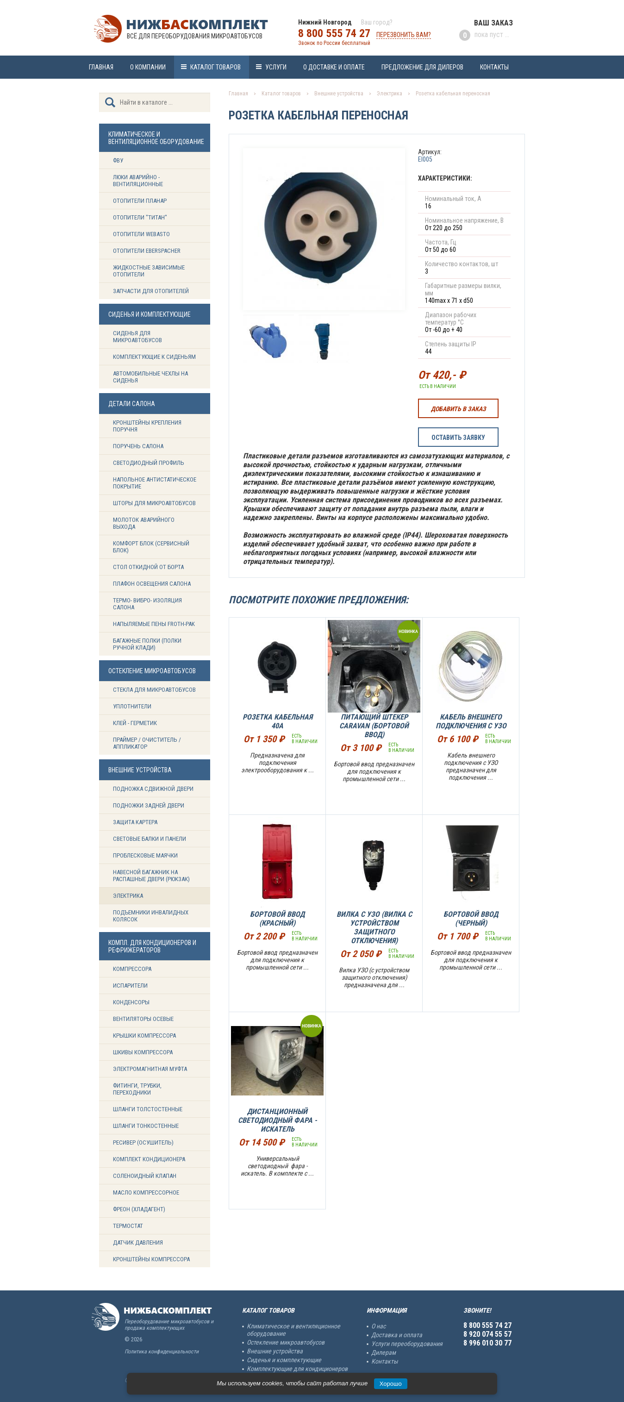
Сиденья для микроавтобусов (137, 337)
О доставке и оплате (334, 67)
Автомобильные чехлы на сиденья (150, 377)
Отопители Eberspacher (147, 250)
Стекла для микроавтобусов (154, 689)
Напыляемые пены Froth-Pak (154, 623)
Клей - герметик (135, 723)
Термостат (128, 1225)
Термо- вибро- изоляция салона (147, 604)
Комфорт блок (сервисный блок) (151, 547)
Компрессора (132, 968)
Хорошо (391, 1383)
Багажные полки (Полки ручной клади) (147, 644)
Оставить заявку (458, 437)
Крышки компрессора (144, 1035)
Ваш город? (377, 22)
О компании (148, 67)
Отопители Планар (140, 200)
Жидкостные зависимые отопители (149, 271)
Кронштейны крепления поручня (147, 426)
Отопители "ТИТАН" (140, 217)
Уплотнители (132, 706)
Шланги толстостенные (147, 1109)
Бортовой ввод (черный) (470, 918)
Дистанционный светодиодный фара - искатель (277, 1120)
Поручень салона (138, 446)
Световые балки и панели (149, 838)
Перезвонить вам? (403, 34)
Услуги (276, 67)
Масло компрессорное (146, 1192)
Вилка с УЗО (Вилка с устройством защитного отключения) (374, 927)
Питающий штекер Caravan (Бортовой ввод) (374, 726)
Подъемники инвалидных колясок (150, 916)
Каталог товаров (215, 67)
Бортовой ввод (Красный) (277, 918)
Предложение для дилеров (422, 67)
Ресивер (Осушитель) (143, 1142)
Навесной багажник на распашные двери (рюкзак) (151, 876)
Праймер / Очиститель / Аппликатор (147, 743)
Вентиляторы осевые (143, 1018)
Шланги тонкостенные (146, 1125)
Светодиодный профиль (148, 462)
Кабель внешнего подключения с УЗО (471, 721)
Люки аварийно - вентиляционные (138, 181)
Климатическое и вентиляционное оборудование (293, 1329)
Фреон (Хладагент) (139, 1209)
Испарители (130, 985)
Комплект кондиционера (149, 1159)
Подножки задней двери (148, 805)
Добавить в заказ (458, 409)
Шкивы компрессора (143, 1052)
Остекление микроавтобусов (285, 1342)
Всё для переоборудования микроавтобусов (194, 36)
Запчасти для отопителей (151, 291)
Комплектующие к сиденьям (154, 356)
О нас (378, 1326)
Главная (101, 67)
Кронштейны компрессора (151, 1259)
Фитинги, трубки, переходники (137, 1089)
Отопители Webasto (141, 234)
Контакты (494, 67)
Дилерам (383, 1352)
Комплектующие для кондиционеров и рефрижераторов (297, 1372)
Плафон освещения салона (152, 583)
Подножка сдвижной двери (153, 788)
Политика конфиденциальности (162, 1351)
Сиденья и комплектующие (284, 1360)
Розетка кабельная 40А (277, 721)
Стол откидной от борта (148, 566)
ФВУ (118, 160)
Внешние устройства (338, 93)
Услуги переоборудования (407, 1343)
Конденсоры (131, 1002)
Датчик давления (138, 1242)
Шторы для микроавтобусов (154, 503)
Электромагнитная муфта (150, 1068)
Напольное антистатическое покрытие (154, 483)
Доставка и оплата (396, 1335)
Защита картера (135, 822)
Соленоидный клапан (144, 1175)
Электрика (128, 895)
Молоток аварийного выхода (144, 523)
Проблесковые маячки (145, 855)
